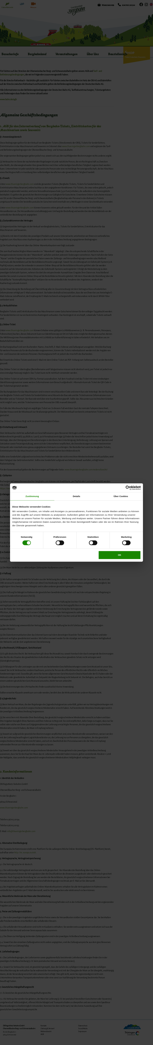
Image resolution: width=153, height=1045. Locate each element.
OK (119, 555)
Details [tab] (76, 496)
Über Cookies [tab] (121, 496)
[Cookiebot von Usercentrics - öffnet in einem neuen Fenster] (128, 488)
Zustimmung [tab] (32, 496)
